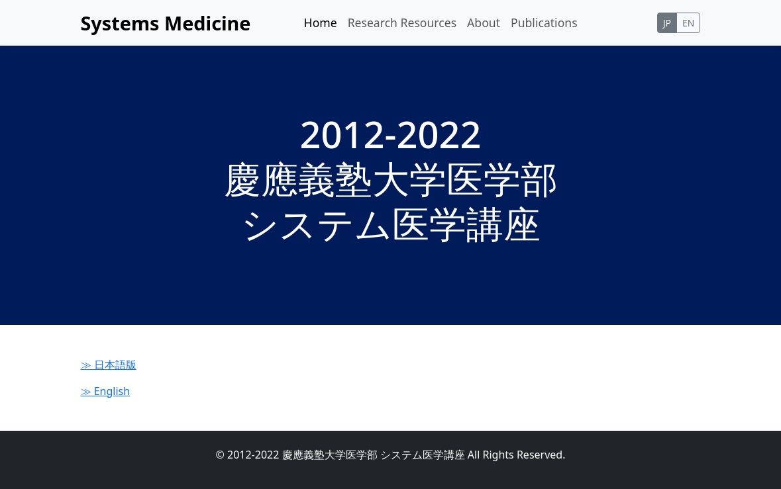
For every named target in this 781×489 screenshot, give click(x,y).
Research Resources (402, 22)
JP (667, 23)
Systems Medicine (166, 23)
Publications (544, 22)
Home (320, 22)
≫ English (105, 391)
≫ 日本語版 (108, 364)
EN (688, 23)
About (483, 22)
